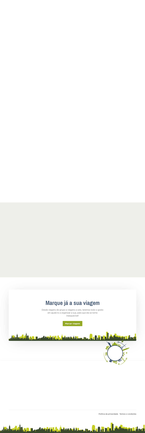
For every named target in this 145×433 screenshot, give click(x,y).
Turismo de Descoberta (50, 5)
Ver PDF (62, 133)
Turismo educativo (67, 394)
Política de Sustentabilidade (105, 405)
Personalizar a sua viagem (125, 5)
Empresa (89, 5)
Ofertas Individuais (73, 5)
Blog (98, 5)
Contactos (108, 5)
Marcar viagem (72, 323)
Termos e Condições (101, 401)
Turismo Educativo (27, 5)
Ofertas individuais (67, 389)
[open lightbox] (15, 242)
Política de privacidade (108, 414)
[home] (11, 5)
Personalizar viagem (67, 384)
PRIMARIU (68, 414)
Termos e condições (101, 384)
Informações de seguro (102, 396)
